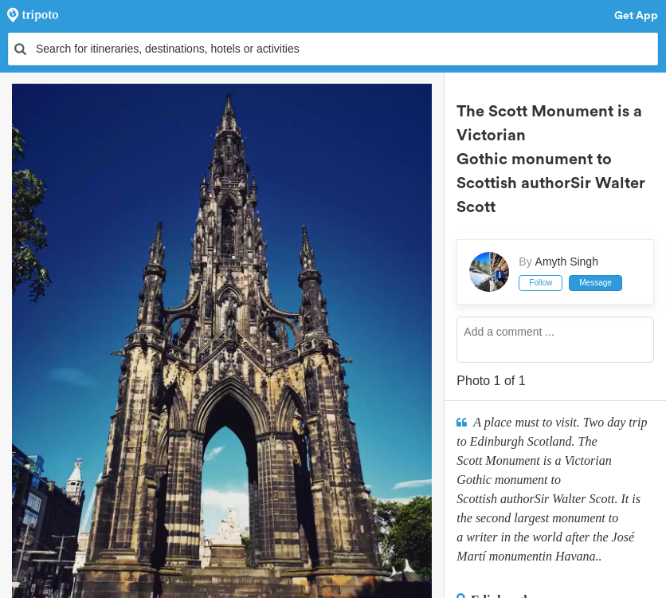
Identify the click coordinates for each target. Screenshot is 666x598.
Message (595, 282)
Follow (540, 282)
